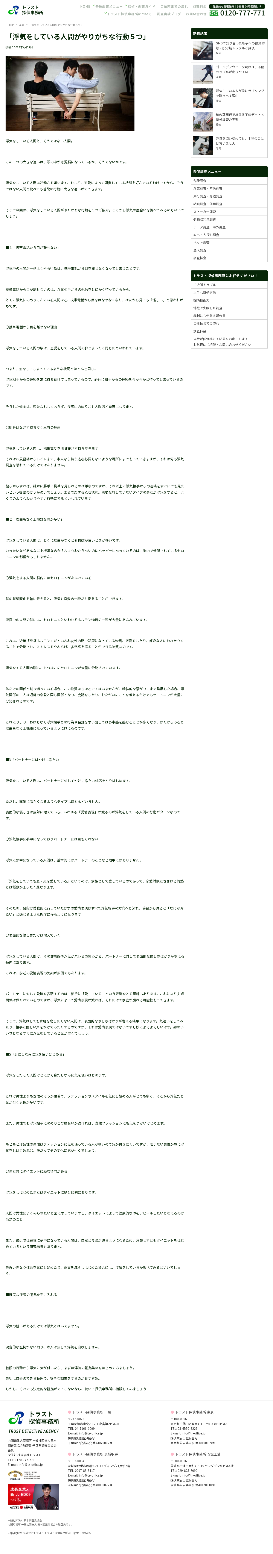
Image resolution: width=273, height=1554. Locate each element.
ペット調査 (201, 242)
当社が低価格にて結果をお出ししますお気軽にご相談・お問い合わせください (222, 342)
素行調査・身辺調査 (207, 196)
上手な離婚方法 (204, 292)
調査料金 (199, 7)
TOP (11, 25)
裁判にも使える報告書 (209, 315)
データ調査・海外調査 (209, 227)
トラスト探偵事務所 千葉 (91, 1412)
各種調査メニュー (109, 7)
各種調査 (199, 180)
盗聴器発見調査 (204, 219)
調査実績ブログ (168, 13)
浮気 (21, 25)
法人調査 (199, 250)
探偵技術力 (201, 300)
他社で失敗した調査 (207, 308)
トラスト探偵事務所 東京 (194, 1412)
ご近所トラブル (204, 284)
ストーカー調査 (204, 211)
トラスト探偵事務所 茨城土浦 (198, 1454)
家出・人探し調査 (206, 234)
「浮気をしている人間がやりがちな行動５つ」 (56, 25)
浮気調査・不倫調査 (207, 188)
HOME (85, 7)
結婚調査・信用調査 (207, 204)
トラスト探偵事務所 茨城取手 (95, 1454)
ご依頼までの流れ (173, 7)
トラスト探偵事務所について (130, 13)
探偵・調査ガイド (141, 7)
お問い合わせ (196, 13)
